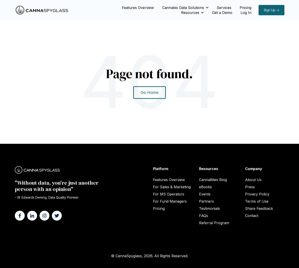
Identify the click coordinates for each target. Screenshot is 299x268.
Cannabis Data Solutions (183, 7)
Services (224, 7)
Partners (206, 201)
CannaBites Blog (213, 179)
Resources (190, 12)
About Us (253, 179)
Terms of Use (256, 201)
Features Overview (138, 7)
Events (204, 194)
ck (261, 208)
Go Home (149, 92)
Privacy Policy (257, 194)
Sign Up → (271, 10)
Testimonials (209, 208)
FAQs (203, 215)
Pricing (245, 7)
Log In (246, 12)
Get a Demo (222, 12)
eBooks (205, 187)
